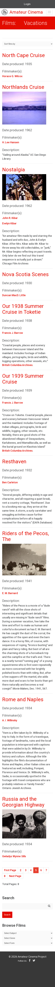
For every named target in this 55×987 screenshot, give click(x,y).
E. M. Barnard (10, 593)
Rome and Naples (22, 700)
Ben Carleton (10, 482)
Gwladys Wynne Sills (14, 856)
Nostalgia (13, 170)
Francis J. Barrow (12, 332)
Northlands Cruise (23, 87)
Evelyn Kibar (9, 223)
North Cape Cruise (23, 55)
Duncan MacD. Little (14, 295)
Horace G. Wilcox (12, 76)
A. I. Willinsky (9, 720)
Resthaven (14, 462)
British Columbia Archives (17, 365)
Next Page (15, 876)
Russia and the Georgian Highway (23, 802)
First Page (10, 870)
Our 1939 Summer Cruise (23, 379)
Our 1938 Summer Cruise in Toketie (23, 309)
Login (27, 4)
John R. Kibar (10, 217)
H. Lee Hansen (10, 142)
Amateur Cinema (22, 12)
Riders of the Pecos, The (25, 536)
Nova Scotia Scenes (25, 274)
